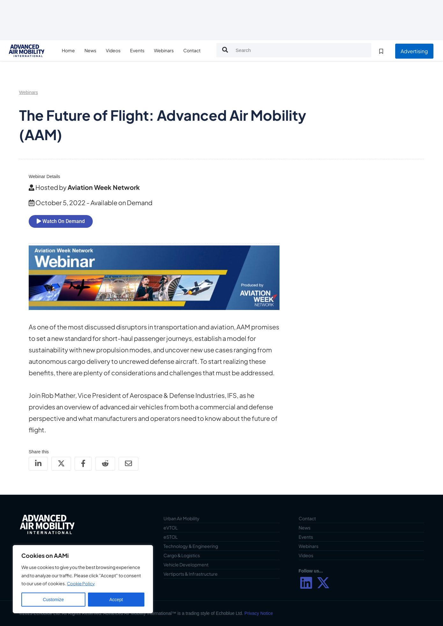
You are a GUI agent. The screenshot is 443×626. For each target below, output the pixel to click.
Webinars (169, 50)
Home (73, 50)
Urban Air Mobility (181, 518)
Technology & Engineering (190, 546)
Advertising (414, 51)
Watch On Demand (61, 221)
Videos (118, 50)
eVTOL (170, 527)
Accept (116, 599)
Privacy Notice (258, 613)
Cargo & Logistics (181, 555)
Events (142, 50)
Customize (53, 599)
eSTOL (170, 537)
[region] (83, 579)
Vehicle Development (185, 564)
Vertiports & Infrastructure (190, 574)
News (95, 50)
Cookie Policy (81, 583)
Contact (197, 50)
